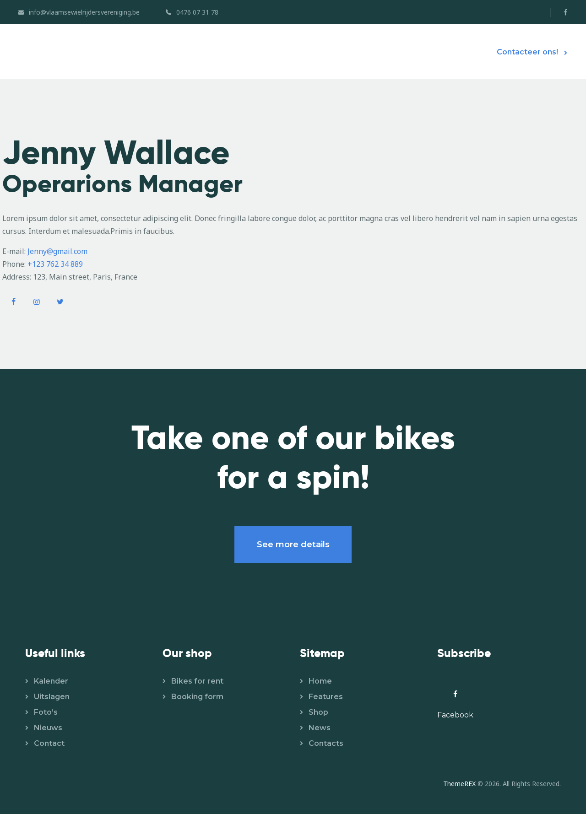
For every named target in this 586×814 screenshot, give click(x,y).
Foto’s (46, 712)
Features (326, 696)
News (320, 727)
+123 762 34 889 (55, 264)
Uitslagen (52, 696)
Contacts (326, 743)
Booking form (197, 696)
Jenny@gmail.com (57, 251)
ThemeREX (459, 783)
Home (320, 681)
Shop (318, 712)
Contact (49, 743)
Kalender (51, 681)
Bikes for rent (197, 681)
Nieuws (48, 727)
